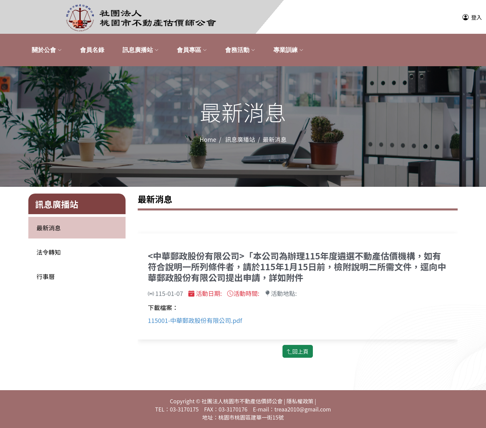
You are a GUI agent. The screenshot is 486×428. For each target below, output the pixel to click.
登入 (476, 17)
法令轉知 (48, 252)
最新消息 (48, 227)
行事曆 (45, 276)
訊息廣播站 (240, 139)
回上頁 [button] (297, 351)
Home (207, 139)
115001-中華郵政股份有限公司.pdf (195, 320)
